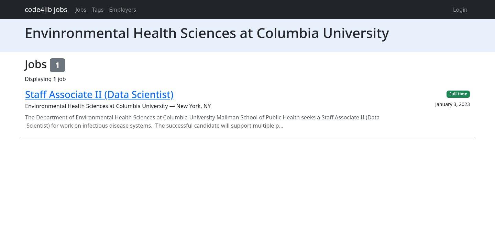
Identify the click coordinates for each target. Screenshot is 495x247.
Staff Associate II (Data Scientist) (99, 94)
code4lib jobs (46, 9)
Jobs (81, 9)
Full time (458, 94)
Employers (122, 9)
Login (460, 9)
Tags (97, 9)
